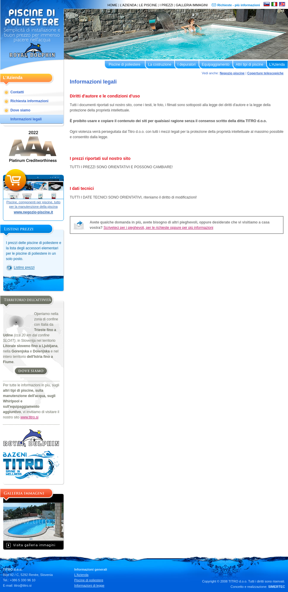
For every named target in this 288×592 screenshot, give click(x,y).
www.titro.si (29, 417)
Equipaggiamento (216, 64)
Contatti (17, 92)
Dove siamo (20, 110)
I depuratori (187, 64)
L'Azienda (277, 64)
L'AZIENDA (128, 5)
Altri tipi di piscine (249, 64)
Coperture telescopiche (265, 73)
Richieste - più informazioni (239, 5)
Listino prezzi (24, 268)
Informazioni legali (26, 119)
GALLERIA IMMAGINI (192, 5)
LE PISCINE (148, 5)
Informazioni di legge (89, 585)
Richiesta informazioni (29, 101)
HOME (112, 5)
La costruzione (159, 64)
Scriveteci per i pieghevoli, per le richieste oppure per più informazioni (158, 228)
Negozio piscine (232, 73)
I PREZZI (166, 5)
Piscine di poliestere (124, 64)
